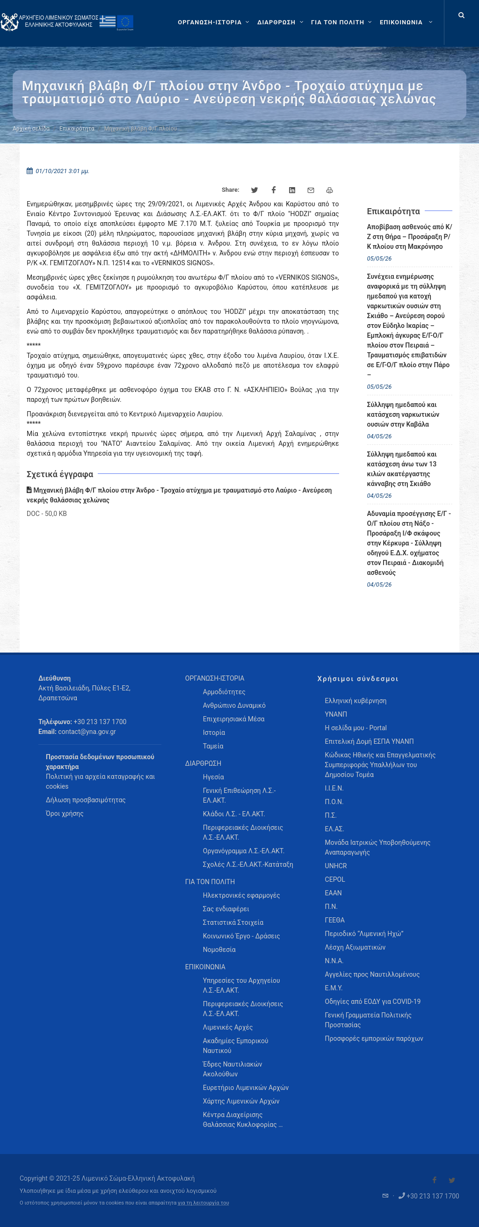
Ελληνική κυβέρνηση (356, 700)
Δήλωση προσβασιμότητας (86, 800)
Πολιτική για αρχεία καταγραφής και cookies (100, 781)
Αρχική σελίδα (31, 128)
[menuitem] (407, 22)
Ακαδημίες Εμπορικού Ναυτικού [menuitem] (236, 1045)
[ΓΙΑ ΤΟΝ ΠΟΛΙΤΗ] (343, 22)
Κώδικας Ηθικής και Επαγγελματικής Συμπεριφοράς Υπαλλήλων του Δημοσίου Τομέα (380, 764)
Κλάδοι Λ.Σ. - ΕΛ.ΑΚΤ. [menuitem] (234, 814)
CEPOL (335, 879)
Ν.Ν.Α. (334, 961)
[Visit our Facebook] (434, 1180)
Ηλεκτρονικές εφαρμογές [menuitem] (241, 895)
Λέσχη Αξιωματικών (355, 947)
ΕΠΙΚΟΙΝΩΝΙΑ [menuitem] (205, 967)
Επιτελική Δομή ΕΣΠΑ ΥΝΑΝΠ (369, 741)
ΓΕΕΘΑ (335, 920)
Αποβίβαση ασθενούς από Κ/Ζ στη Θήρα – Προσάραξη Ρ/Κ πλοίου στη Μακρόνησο (409, 236)
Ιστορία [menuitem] (214, 732)
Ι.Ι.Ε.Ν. (334, 788)
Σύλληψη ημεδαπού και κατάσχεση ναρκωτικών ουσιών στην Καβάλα (403, 414)
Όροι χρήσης (65, 813)
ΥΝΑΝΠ (336, 714)
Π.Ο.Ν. (334, 802)
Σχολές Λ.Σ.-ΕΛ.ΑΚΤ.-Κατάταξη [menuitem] (248, 864)
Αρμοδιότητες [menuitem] (224, 692)
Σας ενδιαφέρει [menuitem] (226, 909)
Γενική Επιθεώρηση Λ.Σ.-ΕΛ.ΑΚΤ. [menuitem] (239, 795)
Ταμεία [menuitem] (213, 746)
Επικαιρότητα (76, 128)
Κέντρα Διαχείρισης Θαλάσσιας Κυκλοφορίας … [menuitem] (243, 1119)
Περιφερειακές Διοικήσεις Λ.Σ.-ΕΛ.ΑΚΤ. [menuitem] (243, 832)
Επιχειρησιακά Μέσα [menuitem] (234, 719)
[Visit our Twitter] (451, 1180)
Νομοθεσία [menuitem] (219, 949)
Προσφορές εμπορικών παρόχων (374, 1038)
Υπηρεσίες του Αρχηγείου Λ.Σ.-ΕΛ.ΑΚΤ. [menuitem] (241, 985)
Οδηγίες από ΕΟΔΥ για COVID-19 (373, 1001)
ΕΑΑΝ (333, 893)
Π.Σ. (331, 815)
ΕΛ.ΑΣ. (335, 829)
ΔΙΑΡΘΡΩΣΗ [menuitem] (203, 763)
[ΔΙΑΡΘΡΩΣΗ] (281, 22)
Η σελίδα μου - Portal (356, 728)
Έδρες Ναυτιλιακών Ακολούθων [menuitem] (232, 1069)
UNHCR (336, 866)
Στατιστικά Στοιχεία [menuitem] (233, 922)
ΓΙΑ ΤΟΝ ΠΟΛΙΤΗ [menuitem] (210, 882)
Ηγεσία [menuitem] (213, 777)
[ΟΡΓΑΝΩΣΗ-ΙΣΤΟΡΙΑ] (214, 22)
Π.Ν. (331, 906)
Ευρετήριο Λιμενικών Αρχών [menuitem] (246, 1087)
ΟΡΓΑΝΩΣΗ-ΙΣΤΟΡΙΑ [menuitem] (215, 678)
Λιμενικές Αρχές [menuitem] (228, 1027)
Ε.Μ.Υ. (334, 988)
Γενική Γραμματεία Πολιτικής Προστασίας (368, 1020)
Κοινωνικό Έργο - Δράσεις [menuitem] (241, 936)
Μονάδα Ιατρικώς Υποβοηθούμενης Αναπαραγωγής (378, 847)
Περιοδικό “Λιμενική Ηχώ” (364, 933)
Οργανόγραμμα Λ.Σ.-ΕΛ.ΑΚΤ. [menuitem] (244, 851)
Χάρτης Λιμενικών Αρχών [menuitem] (241, 1101)
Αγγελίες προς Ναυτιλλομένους (372, 974)
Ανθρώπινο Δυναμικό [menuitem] (234, 705)
